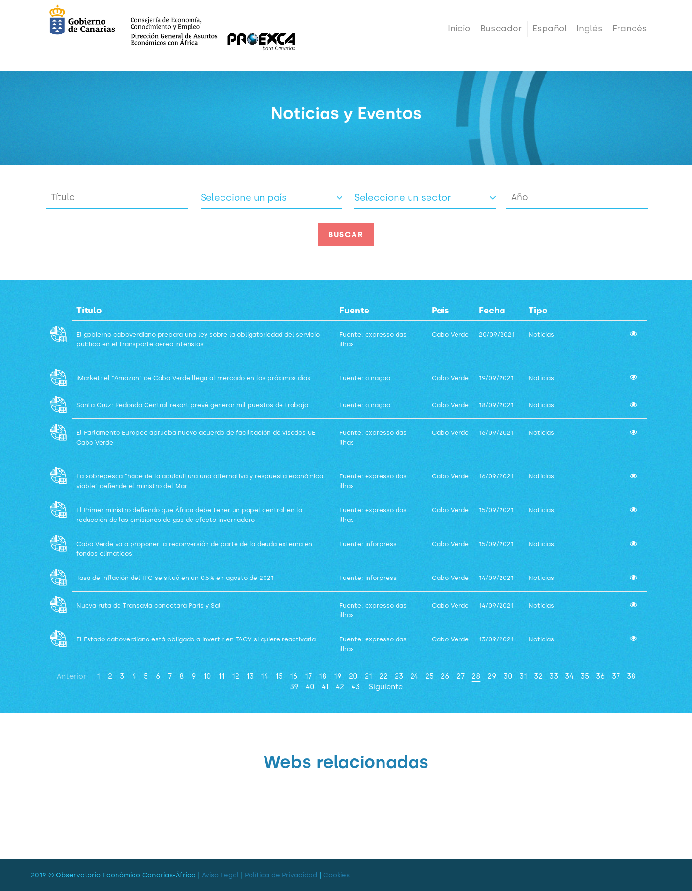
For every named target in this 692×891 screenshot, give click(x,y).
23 (399, 676)
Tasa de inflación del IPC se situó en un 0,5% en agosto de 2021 (176, 577)
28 (476, 676)
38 (631, 676)
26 (445, 676)
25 (429, 676)
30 (508, 676)
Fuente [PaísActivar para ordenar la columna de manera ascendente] (354, 310)
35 (584, 676)
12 (235, 676)
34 (569, 676)
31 (523, 676)
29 (492, 676)
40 (310, 686)
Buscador (501, 35)
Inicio (459, 35)
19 (338, 676)
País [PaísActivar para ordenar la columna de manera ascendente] (440, 310)
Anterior (71, 676)
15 (279, 676)
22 (383, 676)
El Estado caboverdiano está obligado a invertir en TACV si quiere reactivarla (197, 639)
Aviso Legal (220, 875)
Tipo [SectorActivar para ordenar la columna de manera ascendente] (538, 310)
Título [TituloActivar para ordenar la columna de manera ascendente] (89, 310)
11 (221, 676)
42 (340, 686)
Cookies (336, 875)
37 (616, 676)
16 (294, 676)
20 (353, 676)
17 (308, 676)
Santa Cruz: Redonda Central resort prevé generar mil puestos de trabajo (193, 405)
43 (355, 686)
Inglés (589, 35)
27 (460, 676)
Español (549, 35)
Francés (629, 35)
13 (250, 676)
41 (325, 686)
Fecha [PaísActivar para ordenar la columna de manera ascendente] (492, 310)
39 (294, 686)
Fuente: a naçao (364, 378)
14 (264, 676)
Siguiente (386, 686)
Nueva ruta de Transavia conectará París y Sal (148, 605)
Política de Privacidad (281, 875)
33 (553, 676)
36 (600, 676)
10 (207, 676)
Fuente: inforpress (368, 544)
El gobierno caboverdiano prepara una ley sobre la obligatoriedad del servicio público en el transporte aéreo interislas (198, 344)
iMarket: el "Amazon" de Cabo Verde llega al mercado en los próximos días (194, 378)
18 (323, 676)
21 (368, 676)
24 (414, 676)
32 (538, 676)
